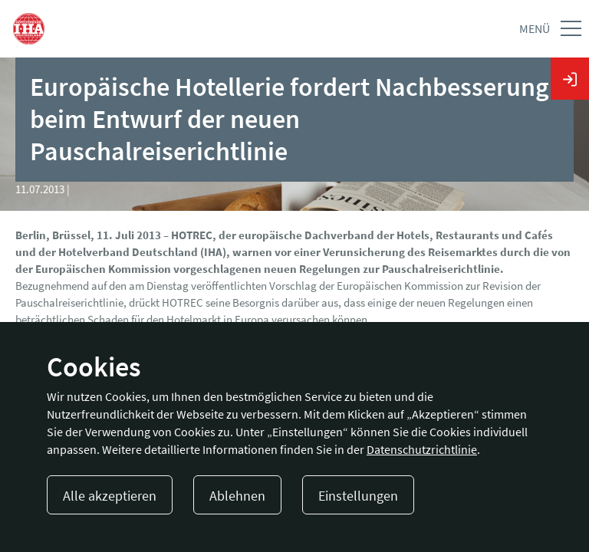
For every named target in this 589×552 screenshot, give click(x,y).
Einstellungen (358, 495)
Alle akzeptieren (109, 495)
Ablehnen (237, 495)
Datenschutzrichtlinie (422, 449)
